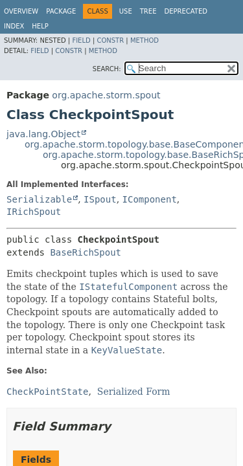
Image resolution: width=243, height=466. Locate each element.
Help (40, 26)
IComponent (149, 199)
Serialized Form (133, 391)
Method (144, 40)
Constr (110, 40)
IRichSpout (33, 211)
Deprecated (185, 11)
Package (61, 11)
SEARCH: (107, 68)
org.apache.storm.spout (106, 95)
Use (125, 11)
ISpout (100, 199)
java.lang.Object (43, 134)
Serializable (39, 199)
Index (14, 26)
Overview (21, 11)
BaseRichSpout (85, 252)
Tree (148, 11)
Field (81, 40)
